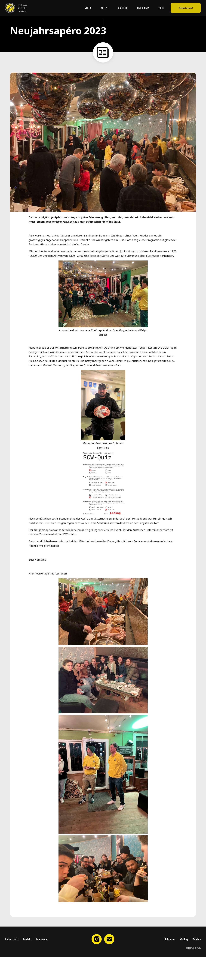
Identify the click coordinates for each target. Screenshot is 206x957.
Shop (161, 8)
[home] (16, 8)
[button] (90, 8)
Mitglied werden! (186, 7)
